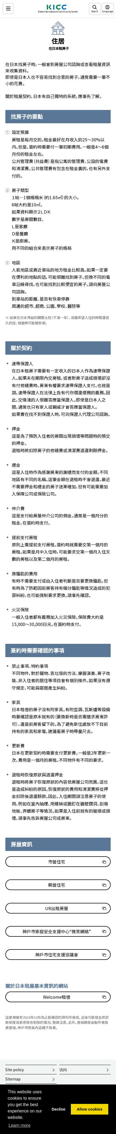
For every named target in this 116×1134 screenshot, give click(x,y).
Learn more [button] (19, 1125)
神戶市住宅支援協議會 (56, 954)
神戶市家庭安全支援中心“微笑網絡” (56, 931)
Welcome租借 (56, 997)
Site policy (14, 1069)
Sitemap (13, 1079)
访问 (63, 1069)
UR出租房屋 (56, 908)
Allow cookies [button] (89, 1109)
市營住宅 (56, 861)
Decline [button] (58, 1109)
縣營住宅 (56, 885)
